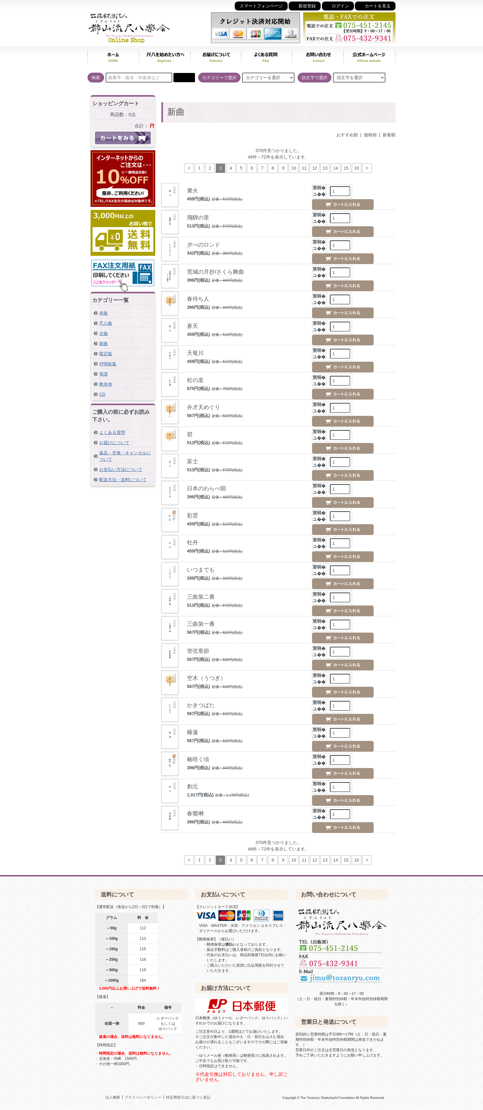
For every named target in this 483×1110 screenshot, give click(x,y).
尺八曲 (105, 323)
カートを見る (375, 5)
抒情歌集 (107, 363)
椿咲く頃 (198, 759)
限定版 (105, 353)
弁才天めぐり (203, 407)
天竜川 (195, 353)
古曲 (103, 333)
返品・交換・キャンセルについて (125, 456)
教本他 (105, 384)
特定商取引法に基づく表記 (188, 1097)
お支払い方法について (120, 469)
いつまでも (201, 570)
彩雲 (192, 516)
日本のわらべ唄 (206, 488)
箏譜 (103, 374)
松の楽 (195, 380)
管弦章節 (198, 651)
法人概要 (112, 1097)
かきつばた (201, 705)
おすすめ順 (347, 134)
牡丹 (192, 543)
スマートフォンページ (261, 6)
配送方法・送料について (123, 479)
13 (325, 168)
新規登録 (305, 5)
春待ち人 (198, 299)
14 (335, 168)
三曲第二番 (201, 597)
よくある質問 (266, 55)
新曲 (103, 343)
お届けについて (215, 55)
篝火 (192, 190)
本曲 (103, 313)
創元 (192, 786)
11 (304, 168)
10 (293, 168)
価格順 (370, 134)
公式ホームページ (369, 55)
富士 (192, 461)
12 (314, 168)
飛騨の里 (198, 218)
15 (346, 168)
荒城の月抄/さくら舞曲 (215, 272)
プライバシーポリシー (142, 1097)
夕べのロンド (203, 245)
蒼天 (192, 326)
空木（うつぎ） (206, 678)
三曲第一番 (201, 624)
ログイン (338, 5)
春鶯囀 (195, 813)
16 (356, 168)
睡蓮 (192, 732)
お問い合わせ (317, 55)
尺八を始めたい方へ (164, 55)
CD (102, 394)
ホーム (113, 55)
